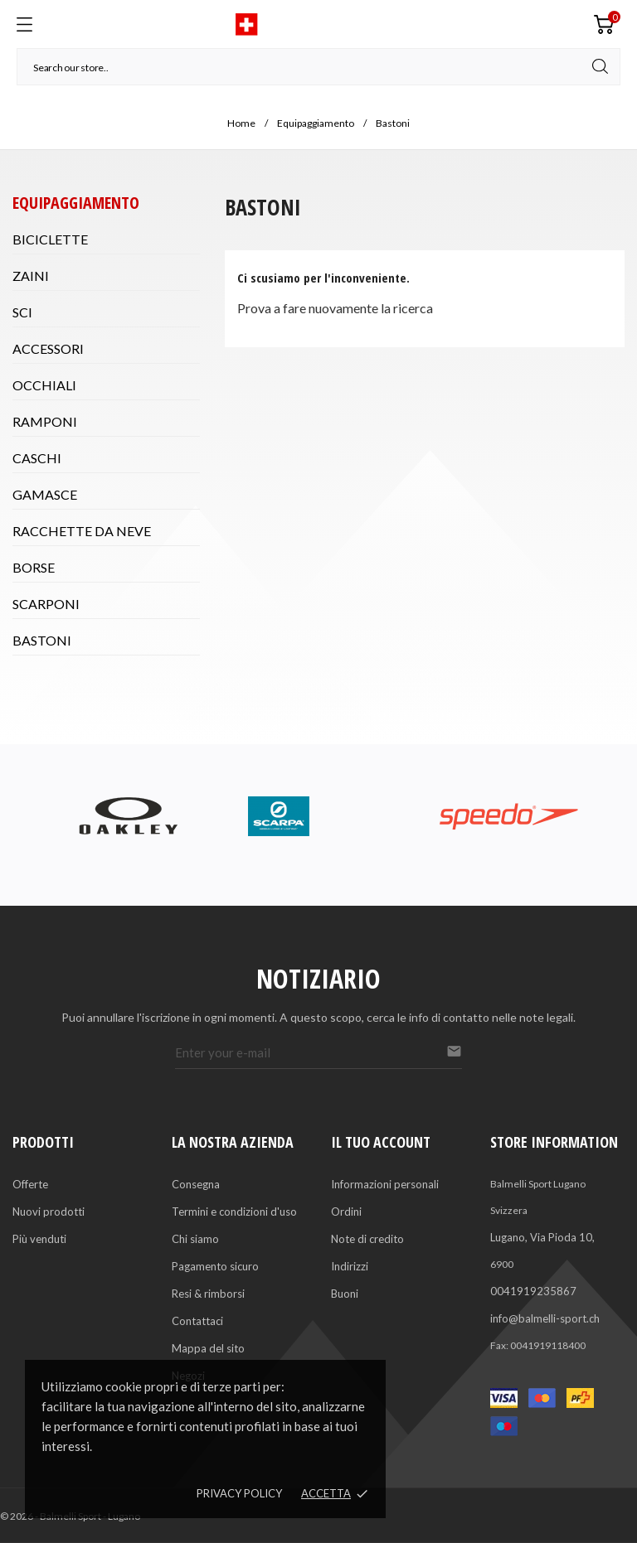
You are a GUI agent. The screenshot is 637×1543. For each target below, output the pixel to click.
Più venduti (39, 1239)
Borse (33, 567)
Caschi (36, 458)
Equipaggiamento (75, 202)
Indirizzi (349, 1266)
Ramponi (44, 421)
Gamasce (44, 494)
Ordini (346, 1211)
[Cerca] (318, 66)
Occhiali (44, 385)
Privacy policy (239, 1493)
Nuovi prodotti (48, 1211)
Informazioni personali (385, 1184)
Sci (22, 312)
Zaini (30, 275)
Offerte (30, 1184)
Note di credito (367, 1239)
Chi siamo (195, 1239)
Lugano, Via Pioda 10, (542, 1237)
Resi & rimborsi (208, 1293)
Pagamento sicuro (215, 1266)
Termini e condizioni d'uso (234, 1211)
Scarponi (46, 604)
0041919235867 (533, 1291)
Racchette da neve (81, 531)
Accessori (48, 348)
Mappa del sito (208, 1348)
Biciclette (50, 239)
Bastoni (41, 640)
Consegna (196, 1184)
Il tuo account (380, 1142)
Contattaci (197, 1321)
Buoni (344, 1293)
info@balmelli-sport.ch (545, 1318)
